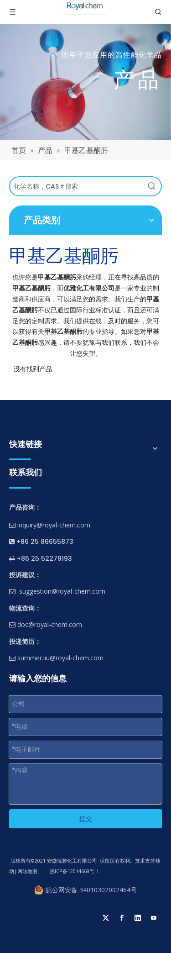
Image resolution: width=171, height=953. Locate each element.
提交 (85, 818)
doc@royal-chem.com (45, 624)
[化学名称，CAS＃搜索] (76, 186)
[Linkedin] (138, 918)
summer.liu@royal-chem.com (56, 657)
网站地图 (27, 871)
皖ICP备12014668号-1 (73, 871)
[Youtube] (154, 918)
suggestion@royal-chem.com (62, 591)
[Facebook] (122, 918)
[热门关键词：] (152, 186)
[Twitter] (106, 918)
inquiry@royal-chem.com (53, 525)
